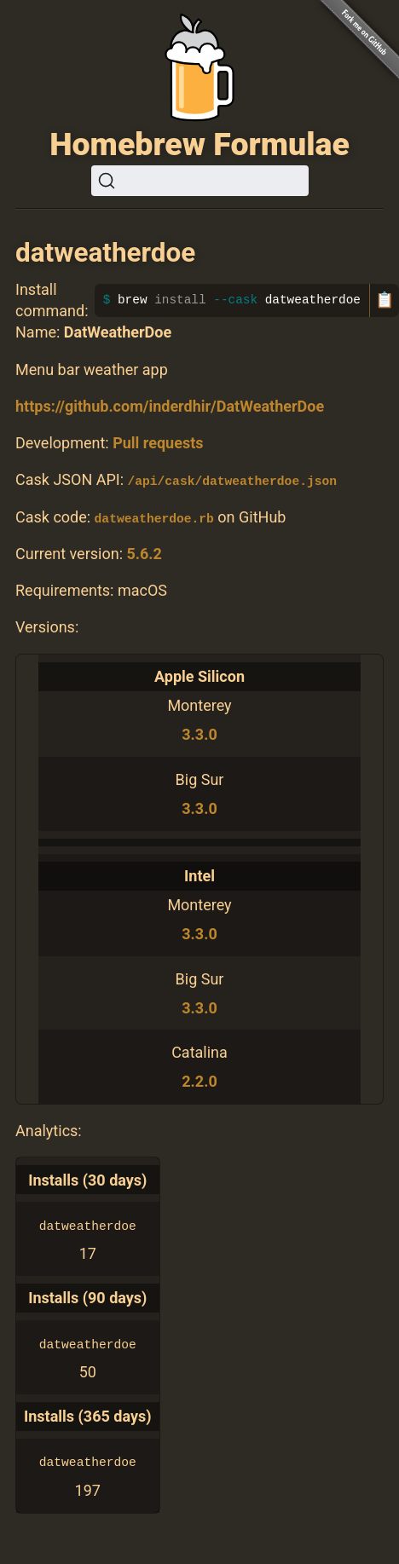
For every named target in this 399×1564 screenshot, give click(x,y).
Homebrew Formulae (199, 144)
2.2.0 (199, 1081)
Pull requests (158, 443)
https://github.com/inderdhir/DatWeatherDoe (169, 406)
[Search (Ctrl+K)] (200, 180)
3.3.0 (199, 734)
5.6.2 (143, 553)
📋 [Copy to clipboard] (384, 300)
